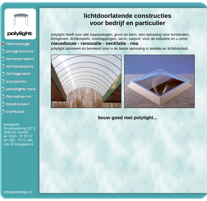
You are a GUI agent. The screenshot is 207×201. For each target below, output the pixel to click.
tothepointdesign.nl (18, 192)
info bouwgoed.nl (18, 144)
